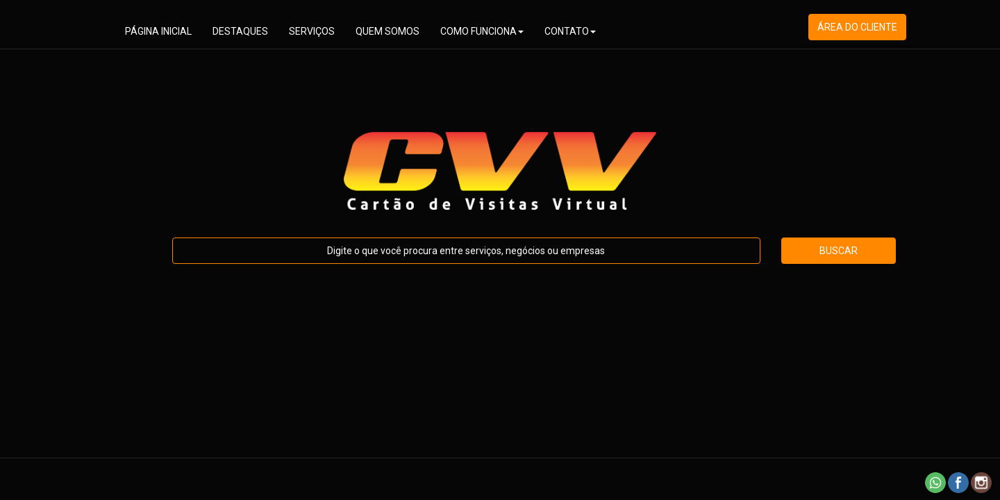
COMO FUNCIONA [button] (482, 31)
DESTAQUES (240, 31)
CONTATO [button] (570, 31)
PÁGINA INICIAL (158, 31)
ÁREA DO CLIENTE (857, 27)
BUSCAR (838, 250)
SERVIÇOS (312, 31)
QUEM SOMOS (387, 31)
